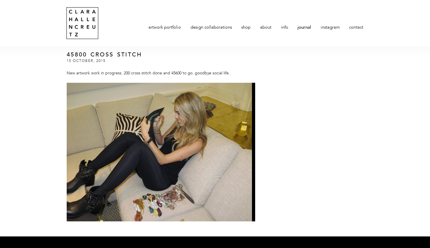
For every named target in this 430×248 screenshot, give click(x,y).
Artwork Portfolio (164, 27)
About (265, 27)
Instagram (330, 27)
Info (284, 27)
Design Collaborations (211, 27)
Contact (356, 27)
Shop (246, 27)
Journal (304, 27)
